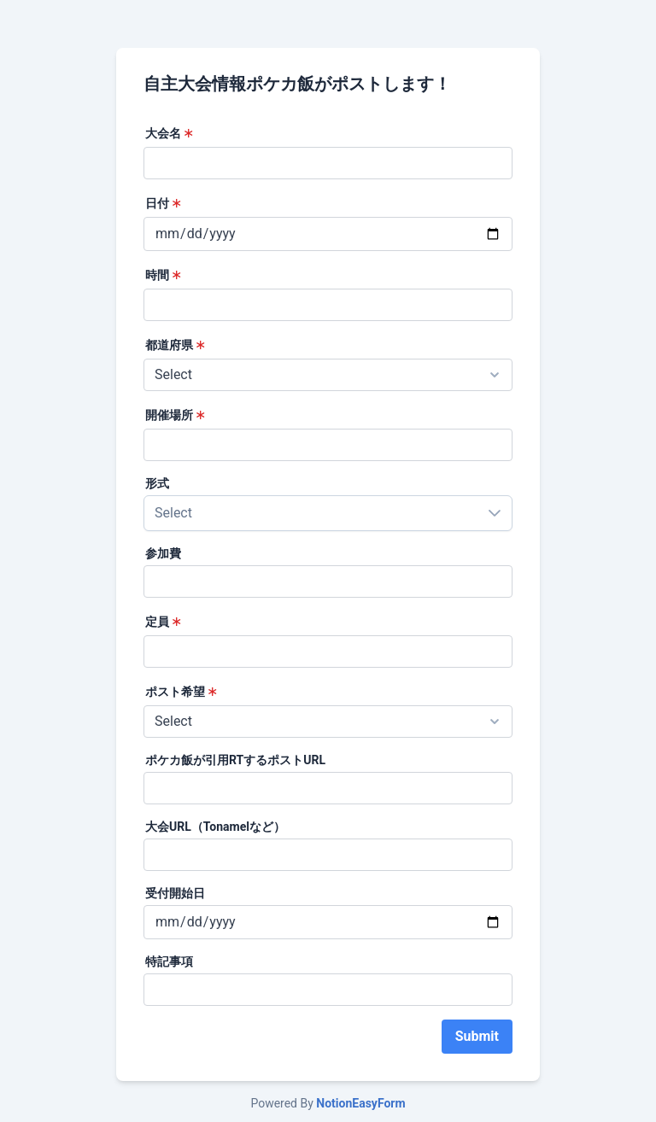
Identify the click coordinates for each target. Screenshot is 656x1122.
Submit (477, 1036)
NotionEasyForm (360, 1103)
